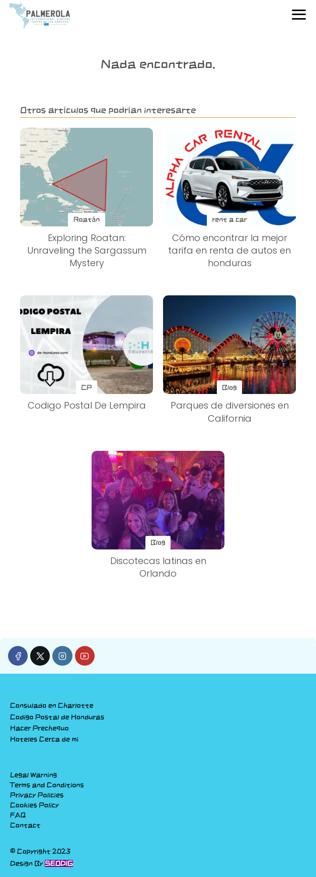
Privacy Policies (36, 795)
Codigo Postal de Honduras (57, 717)
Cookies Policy (34, 805)
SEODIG (59, 863)
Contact (25, 825)
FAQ (18, 815)
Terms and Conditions (47, 784)
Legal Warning (33, 774)
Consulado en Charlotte (52, 705)
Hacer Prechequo (39, 728)
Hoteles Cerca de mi (44, 739)
